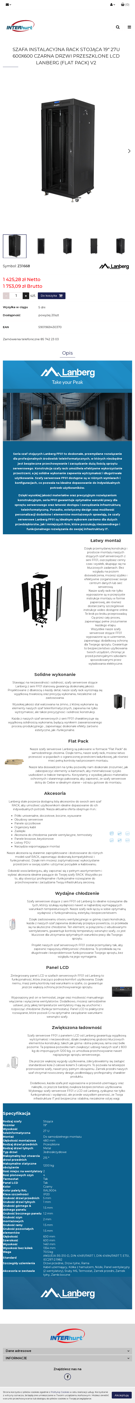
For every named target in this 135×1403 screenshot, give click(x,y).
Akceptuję (122, 1395)
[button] (125, 5)
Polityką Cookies (60, 1392)
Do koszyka (52, 296)
